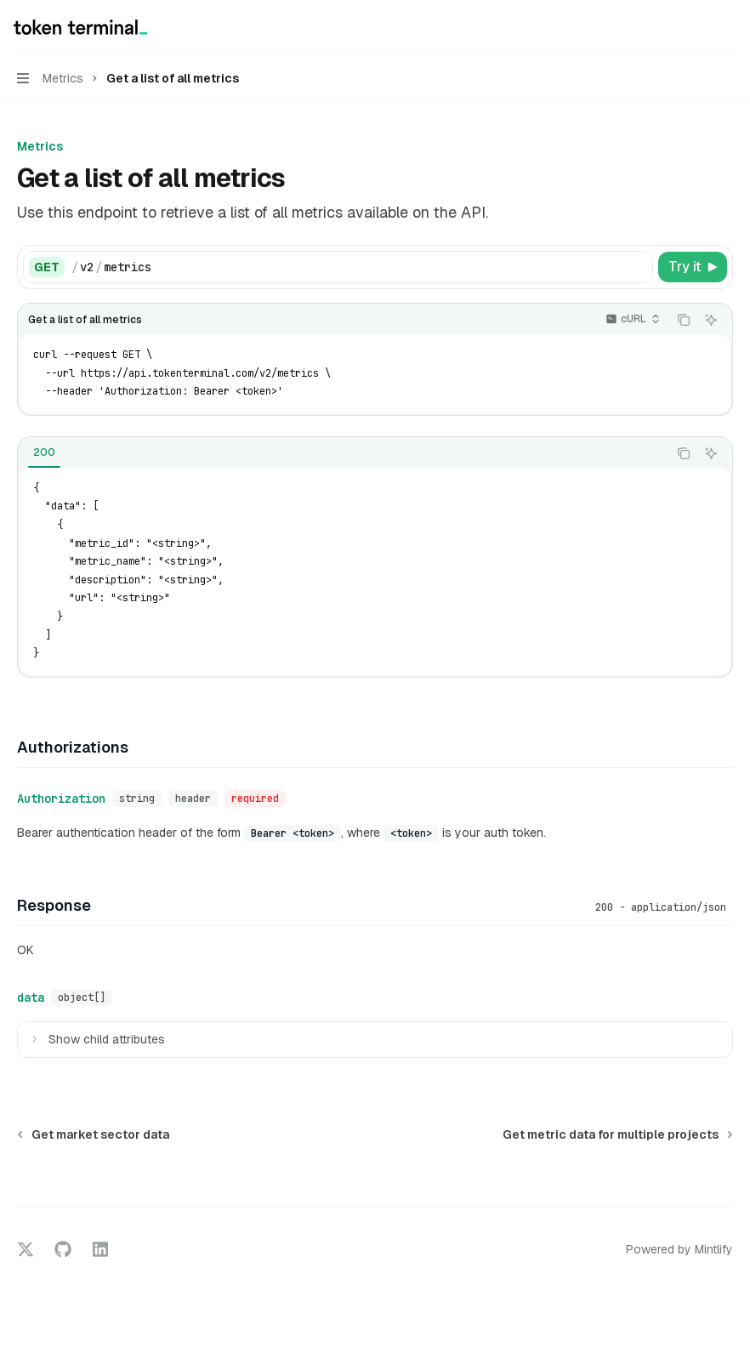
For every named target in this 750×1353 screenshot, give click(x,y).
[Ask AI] (711, 320)
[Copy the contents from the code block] (684, 320)
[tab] (44, 452)
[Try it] (692, 267)
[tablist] (343, 453)
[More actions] (727, 27)
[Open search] (695, 27)
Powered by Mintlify (679, 1249)
